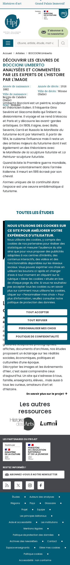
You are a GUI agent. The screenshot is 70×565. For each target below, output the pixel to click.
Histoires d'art (12, 3)
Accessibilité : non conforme (35, 560)
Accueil (7, 53)
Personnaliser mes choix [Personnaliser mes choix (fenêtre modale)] (37, 328)
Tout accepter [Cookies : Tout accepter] (37, 312)
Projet (24, 509)
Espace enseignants (17, 547)
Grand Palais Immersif (49, 3)
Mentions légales (33, 528)
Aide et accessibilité (20, 522)
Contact (52, 541)
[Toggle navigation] (8, 43)
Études (16, 496)
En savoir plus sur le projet (45, 394)
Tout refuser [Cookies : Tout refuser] (37, 320)
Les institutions (49, 522)
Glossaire (50, 503)
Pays (32, 503)
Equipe (41, 509)
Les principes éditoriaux (33, 515)
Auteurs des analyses (41, 496)
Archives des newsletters (24, 541)
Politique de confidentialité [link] (37, 336)
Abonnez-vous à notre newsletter (31, 474)
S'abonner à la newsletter (56, 32)
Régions (15, 503)
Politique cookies (33, 553)
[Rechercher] (36, 43)
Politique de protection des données (33, 534)
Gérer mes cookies (49, 547)
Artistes (20, 53)
